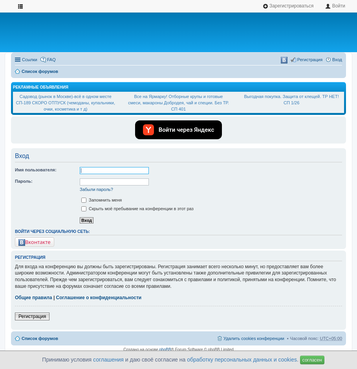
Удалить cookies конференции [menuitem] (253, 338)
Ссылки (29, 59)
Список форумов (40, 71)
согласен (312, 360)
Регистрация (32, 316)
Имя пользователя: (36, 169)
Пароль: (24, 181)
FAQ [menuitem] (51, 59)
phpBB (165, 349)
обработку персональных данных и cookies (242, 359)
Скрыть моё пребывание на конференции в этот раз (137, 208)
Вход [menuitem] (337, 59)
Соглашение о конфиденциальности (99, 297)
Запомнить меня (101, 200)
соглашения (108, 359)
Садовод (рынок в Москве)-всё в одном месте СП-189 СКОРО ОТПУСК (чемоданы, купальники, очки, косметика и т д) (65, 102)
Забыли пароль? (96, 189)
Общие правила (33, 297)
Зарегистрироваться (288, 6)
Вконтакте (34, 242)
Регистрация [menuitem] (309, 59)
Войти (335, 6)
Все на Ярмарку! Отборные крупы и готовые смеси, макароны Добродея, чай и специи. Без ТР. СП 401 (178, 102)
